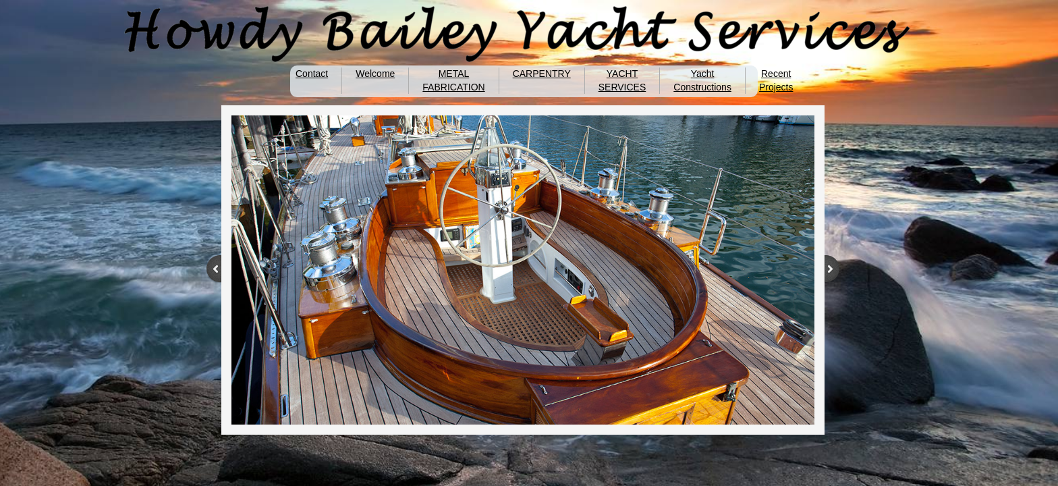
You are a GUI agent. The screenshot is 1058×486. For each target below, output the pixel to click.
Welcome (375, 73)
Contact (312, 73)
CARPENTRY (542, 73)
